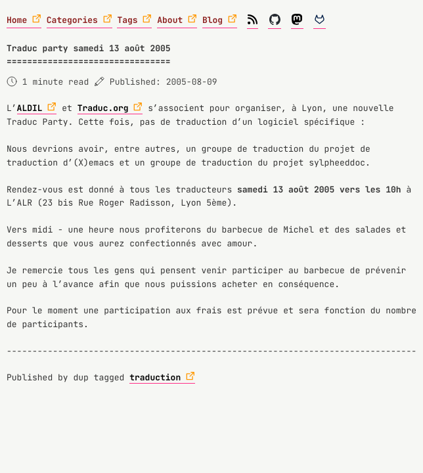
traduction (155, 377)
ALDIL (30, 108)
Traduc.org (103, 108)
